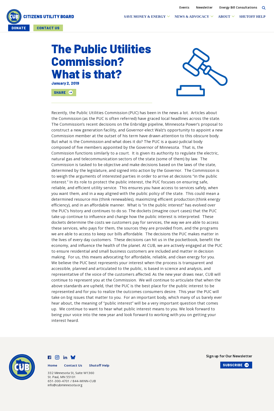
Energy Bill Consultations (238, 7)
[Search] (264, 7)
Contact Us (48, 28)
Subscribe (233, 365)
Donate (19, 28)
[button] (147, 16)
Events (184, 7)
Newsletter (204, 7)
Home (52, 365)
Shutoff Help (99, 365)
